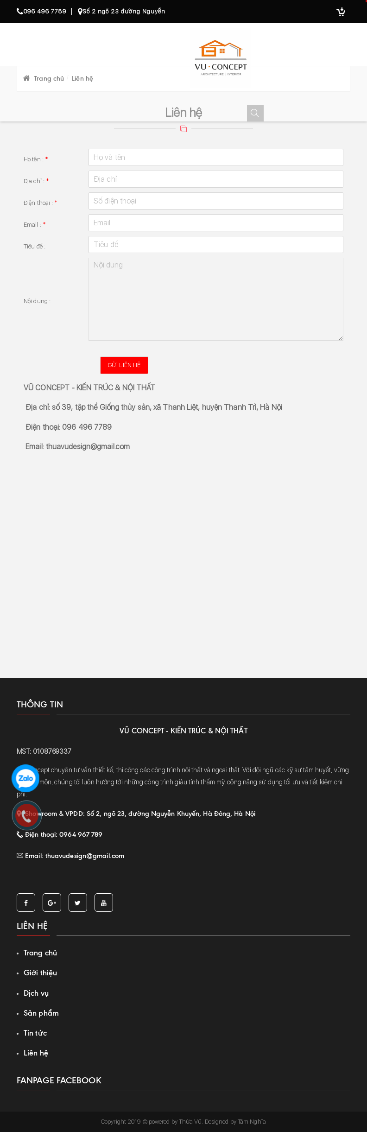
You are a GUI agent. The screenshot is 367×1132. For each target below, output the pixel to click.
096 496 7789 (42, 11)
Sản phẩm (41, 1013)
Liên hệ (36, 1052)
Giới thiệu (40, 972)
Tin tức (35, 1032)
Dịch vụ (36, 993)
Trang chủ (40, 952)
